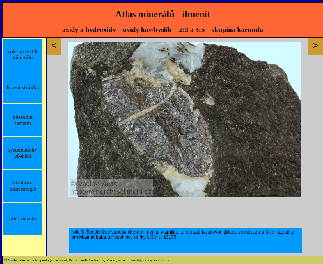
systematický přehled (22, 153)
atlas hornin (22, 219)
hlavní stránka (22, 87)
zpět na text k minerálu (23, 54)
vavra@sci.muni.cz (157, 260)
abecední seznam (23, 120)
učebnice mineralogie (23, 186)
